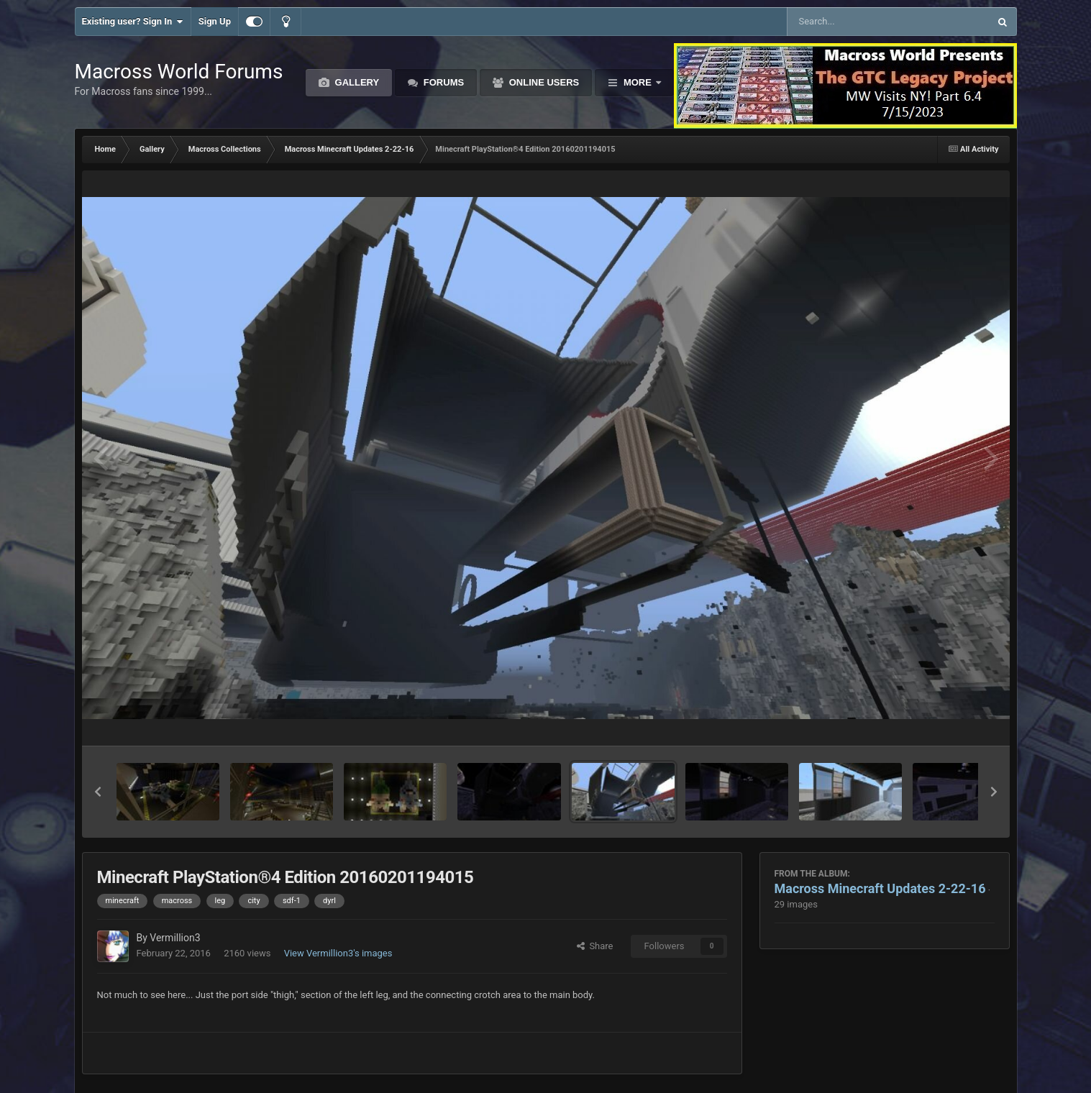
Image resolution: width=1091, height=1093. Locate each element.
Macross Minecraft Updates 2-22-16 (880, 888)
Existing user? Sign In (132, 21)
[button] (98, 792)
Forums (442, 82)
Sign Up (214, 21)
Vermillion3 (175, 937)
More (637, 82)
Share (595, 946)
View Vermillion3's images (338, 953)
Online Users (542, 82)
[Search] (852, 21)
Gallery (355, 82)
